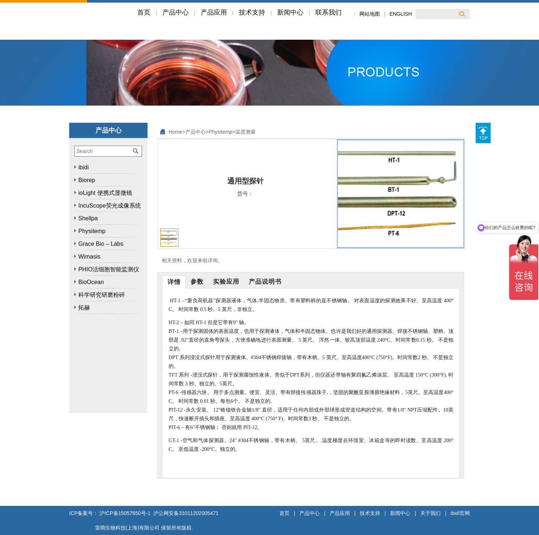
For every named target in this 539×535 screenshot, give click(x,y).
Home (175, 132)
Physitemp (220, 132)
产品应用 (340, 513)
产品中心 (195, 132)
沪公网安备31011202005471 (185, 513)
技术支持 (370, 513)
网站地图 (369, 14)
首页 (284, 513)
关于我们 (430, 513)
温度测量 (245, 132)
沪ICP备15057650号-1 (124, 513)
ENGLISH (401, 14)
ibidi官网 (460, 513)
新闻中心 (400, 513)
